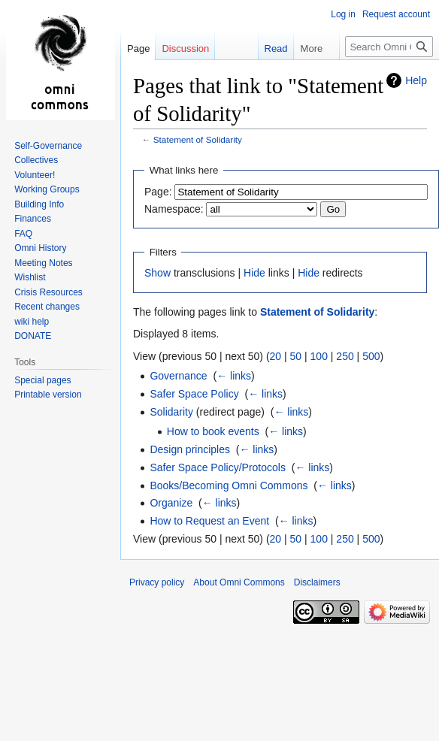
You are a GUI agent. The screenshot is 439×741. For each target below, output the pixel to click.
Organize (171, 503)
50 (296, 356)
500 (371, 356)
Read (268, 48)
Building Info (39, 204)
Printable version (47, 394)
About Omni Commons (238, 582)
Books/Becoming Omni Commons (228, 485)
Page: (158, 192)
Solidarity (171, 412)
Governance (178, 376)
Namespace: (174, 209)
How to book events (213, 431)
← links (233, 376)
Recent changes (47, 306)
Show (157, 273)
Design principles (190, 449)
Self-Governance (48, 146)
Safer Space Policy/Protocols (218, 467)
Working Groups (46, 189)
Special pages (42, 380)
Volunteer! (34, 175)
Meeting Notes (43, 263)
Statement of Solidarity (197, 139)
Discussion (185, 48)
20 (276, 356)
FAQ (23, 233)
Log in (343, 14)
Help (416, 80)
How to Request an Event (209, 521)
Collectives (36, 160)
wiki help (31, 321)
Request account (396, 14)
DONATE (32, 336)
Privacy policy (156, 582)
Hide (254, 273)
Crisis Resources (48, 292)
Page (138, 48)
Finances (32, 218)
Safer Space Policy (194, 394)
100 (319, 356)
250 (344, 356)
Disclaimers (317, 582)
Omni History (40, 248)
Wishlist (29, 277)
